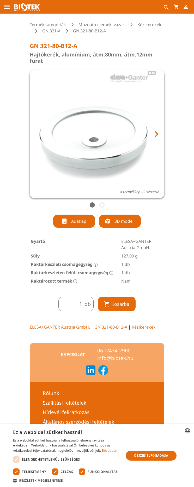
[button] (66, 480)
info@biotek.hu (115, 358)
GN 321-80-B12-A (110, 327)
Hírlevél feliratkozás (66, 412)
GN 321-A (51, 31)
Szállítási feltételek (64, 402)
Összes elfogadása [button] (151, 455)
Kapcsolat (73, 354)
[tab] (92, 205)
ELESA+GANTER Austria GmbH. (60, 327)
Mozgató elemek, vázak (101, 24)
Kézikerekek (149, 24)
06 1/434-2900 (114, 350)
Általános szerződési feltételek (78, 422)
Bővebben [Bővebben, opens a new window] (109, 450)
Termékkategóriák (48, 24)
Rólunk (51, 393)
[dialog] (97, 455)
